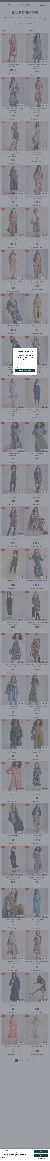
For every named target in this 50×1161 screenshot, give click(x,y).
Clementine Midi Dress (37, 153)
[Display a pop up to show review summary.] (18, 73)
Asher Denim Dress (13, 706)
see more (44, 18)
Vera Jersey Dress (13, 196)
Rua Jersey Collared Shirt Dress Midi (37, 196)
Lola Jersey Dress (37, 496)
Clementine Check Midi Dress (13, 919)
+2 (40, 1051)
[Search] (9, 4)
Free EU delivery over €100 (25, 1)
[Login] (41, 4)
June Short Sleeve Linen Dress (37, 1004)
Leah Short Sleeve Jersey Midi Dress (36, 367)
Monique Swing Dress (13, 751)
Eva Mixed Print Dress (37, 325)
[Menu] (3, 4)
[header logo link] (25, 4)
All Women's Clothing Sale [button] (25, 23)
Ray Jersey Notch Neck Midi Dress (37, 751)
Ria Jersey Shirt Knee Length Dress (13, 793)
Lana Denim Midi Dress (13, 453)
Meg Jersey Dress (37, 835)
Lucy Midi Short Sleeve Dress (13, 1046)
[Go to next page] (32, 1061)
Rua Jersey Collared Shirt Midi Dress (37, 961)
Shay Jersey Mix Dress (37, 453)
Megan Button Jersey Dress (37, 877)
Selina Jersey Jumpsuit (13, 580)
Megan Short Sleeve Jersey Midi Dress (37, 239)
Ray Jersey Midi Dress (13, 1004)
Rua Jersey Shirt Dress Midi (37, 1046)
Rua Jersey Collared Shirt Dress (37, 580)
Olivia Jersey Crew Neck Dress (13, 538)
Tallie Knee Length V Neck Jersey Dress (37, 622)
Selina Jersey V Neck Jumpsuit (37, 409)
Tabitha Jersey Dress (37, 281)
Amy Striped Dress (13, 835)
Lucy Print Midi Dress (13, 64)
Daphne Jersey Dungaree (13, 496)
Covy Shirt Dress (37, 793)
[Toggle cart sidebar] (44, 5)
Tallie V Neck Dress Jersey (13, 664)
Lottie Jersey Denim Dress (37, 919)
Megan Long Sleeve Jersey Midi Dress (37, 538)
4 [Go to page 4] (28, 1060)
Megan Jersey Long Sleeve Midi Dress (37, 664)
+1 (40, 543)
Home (4, 8)
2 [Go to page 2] (21, 1060)
